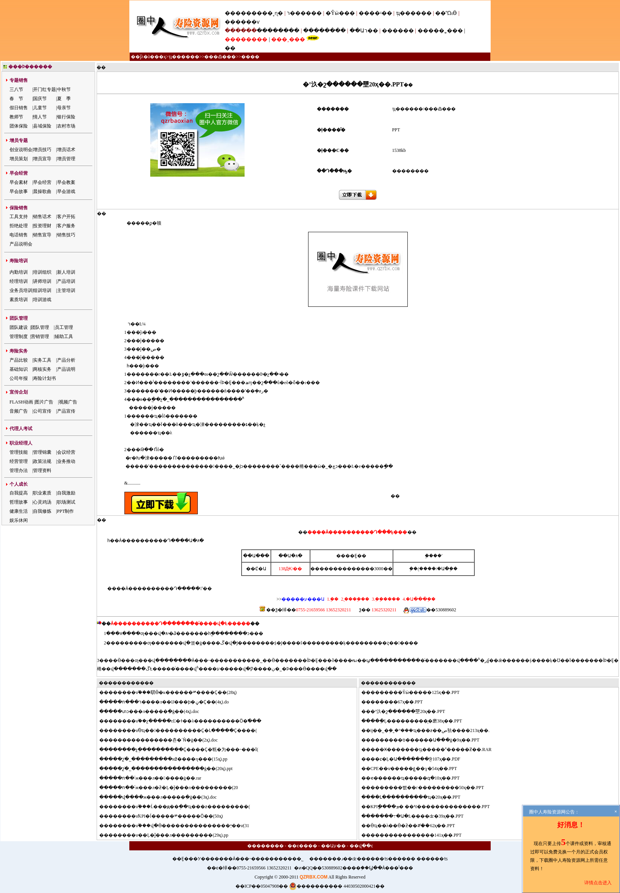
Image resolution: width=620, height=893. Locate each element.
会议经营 (66, 452)
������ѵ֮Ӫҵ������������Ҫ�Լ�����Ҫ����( (182, 730)
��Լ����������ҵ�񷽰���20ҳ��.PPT (415, 797)
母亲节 (64, 107)
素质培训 (19, 299)
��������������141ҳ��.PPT (416, 835)
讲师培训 (42, 281)
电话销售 (19, 235)
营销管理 (40, 336)
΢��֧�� (413, 568)
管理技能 (19, 452)
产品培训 (66, 281)
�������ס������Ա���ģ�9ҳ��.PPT (425, 740)
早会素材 (19, 182)
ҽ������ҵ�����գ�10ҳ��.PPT (415, 778)
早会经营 (42, 182)
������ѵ (242, 22)
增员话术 (66, 149)
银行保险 (66, 117)
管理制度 (19, 336)
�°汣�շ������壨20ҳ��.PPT (407, 711)
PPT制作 (65, 511)
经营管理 (19, 461)
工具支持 (19, 216)
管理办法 (19, 470)
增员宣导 (42, 158)
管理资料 (42, 470)
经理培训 (19, 281)
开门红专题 (44, 89)
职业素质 (42, 493)
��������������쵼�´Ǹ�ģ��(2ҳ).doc (163, 740)
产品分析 (66, 360)
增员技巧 (42, 149)
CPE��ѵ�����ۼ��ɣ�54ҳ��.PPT (413, 768)
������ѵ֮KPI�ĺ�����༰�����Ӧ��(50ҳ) (165, 816)
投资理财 (42, 225)
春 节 (16, 98)
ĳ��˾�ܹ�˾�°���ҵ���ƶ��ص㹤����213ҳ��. (430, 730)
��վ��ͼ (361, 845)
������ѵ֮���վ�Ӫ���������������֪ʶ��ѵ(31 (178, 825)
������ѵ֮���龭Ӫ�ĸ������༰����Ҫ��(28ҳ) (172, 692)
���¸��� (288, 39)
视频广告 (68, 402)
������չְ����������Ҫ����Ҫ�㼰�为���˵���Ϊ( (183, 749)
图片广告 (44, 402)
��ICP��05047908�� (261, 886)
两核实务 (42, 369)
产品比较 (19, 360)
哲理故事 (19, 502)
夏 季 (64, 98)
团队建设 (19, 327)
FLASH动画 (21, 402)
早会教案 (66, 182)
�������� (278, 30)
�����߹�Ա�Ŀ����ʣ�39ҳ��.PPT (417, 816)
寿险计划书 (44, 378)
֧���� (427, 568)
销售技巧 (66, 235)
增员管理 (66, 158)
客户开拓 (66, 216)
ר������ (305, 13)
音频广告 (19, 411)
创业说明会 (21, 149)
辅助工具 (64, 336)
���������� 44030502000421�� (337, 886)
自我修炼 (42, 511)
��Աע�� (333, 845)
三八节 (16, 89)
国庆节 (40, 98)
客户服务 (66, 225)
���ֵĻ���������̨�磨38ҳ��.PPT (416, 721)
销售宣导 (42, 235)
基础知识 (19, 369)
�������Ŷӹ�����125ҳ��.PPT (414, 692)
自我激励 (66, 493)
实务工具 (42, 360)
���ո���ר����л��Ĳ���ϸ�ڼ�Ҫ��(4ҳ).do (168, 702)
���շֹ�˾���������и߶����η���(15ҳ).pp (167, 759)
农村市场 (66, 126)
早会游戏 (66, 191)
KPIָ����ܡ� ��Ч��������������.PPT (430, 806)
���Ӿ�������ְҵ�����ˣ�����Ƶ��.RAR (431, 749)
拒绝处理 (19, 225)
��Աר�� (364, 30)
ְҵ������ (414, 13)
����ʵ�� (375, 13)
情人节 (40, 117)
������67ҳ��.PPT (396, 702)
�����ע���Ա (302, 599)
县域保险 (42, 126)
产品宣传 (66, 411)
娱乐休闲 (19, 520)
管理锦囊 (42, 452)
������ (398, 30)
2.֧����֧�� (354, 599)
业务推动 (66, 461)
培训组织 (42, 272)
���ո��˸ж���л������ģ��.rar (154, 778)
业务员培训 (21, 290)
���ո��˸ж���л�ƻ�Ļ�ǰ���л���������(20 (173, 787)
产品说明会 (21, 244)
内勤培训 (19, 272)
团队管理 (40, 327)
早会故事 (19, 191)
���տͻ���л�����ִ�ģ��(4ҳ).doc (153, 711)
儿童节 (40, 107)
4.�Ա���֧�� (418, 599)
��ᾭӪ (446, 13)
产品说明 (66, 369)
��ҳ (160, 56)
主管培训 (66, 290)
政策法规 (42, 461)
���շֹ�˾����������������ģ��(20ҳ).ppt (170, 768)
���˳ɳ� (270, 13)
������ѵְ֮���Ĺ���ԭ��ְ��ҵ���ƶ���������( (179, 806)
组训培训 (42, 290)
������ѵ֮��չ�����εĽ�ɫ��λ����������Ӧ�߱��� (184, 721)
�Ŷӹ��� (340, 13)
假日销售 (19, 107)
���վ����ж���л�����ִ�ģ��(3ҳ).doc (162, 797)
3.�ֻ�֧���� (385, 599)
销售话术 (42, 216)
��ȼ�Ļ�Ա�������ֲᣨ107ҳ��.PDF (415, 759)
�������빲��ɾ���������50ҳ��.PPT (427, 787)
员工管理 (64, 327)
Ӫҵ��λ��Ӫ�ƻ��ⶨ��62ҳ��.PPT (412, 825)
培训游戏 (42, 299)
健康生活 (19, 511)
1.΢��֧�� (333, 599)
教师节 (16, 117)
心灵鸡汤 (42, 502)
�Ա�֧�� (447, 568)
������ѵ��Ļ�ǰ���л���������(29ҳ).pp (168, 835)
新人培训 (66, 272)
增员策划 (19, 158)
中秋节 (64, 89)
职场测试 (66, 502)
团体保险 (19, 126)
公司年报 (19, 378)
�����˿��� (440, 30)
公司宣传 (42, 411)
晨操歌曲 (42, 191)
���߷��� (220, 56)
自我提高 (19, 493)
